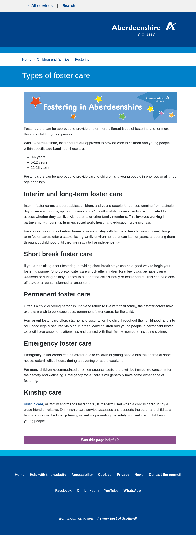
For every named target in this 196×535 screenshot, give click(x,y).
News (139, 474)
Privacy (123, 474)
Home (27, 59)
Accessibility (82, 474)
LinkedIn (91, 490)
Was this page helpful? (100, 440)
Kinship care (33, 404)
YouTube (111, 490)
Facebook (63, 490)
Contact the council (165, 474)
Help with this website (48, 474)
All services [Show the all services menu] (39, 5)
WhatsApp (132, 490)
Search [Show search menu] (68, 5)
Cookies (104, 474)
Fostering (82, 59)
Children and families (53, 59)
